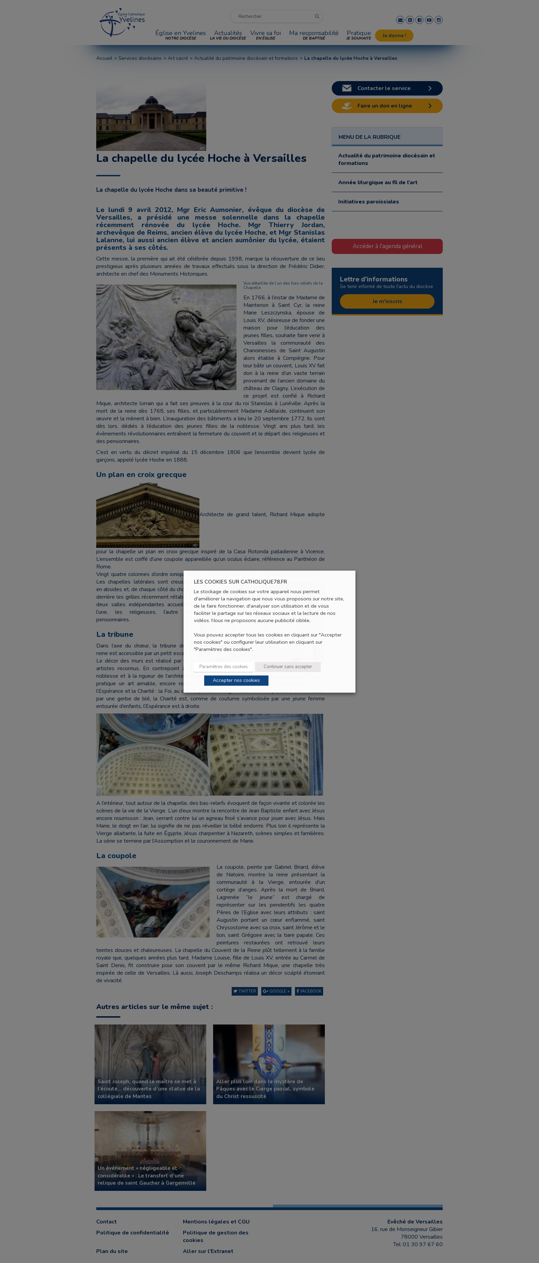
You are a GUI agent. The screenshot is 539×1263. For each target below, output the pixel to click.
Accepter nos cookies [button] (236, 680)
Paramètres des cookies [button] (223, 667)
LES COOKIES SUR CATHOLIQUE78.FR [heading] (240, 582)
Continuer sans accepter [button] (288, 667)
